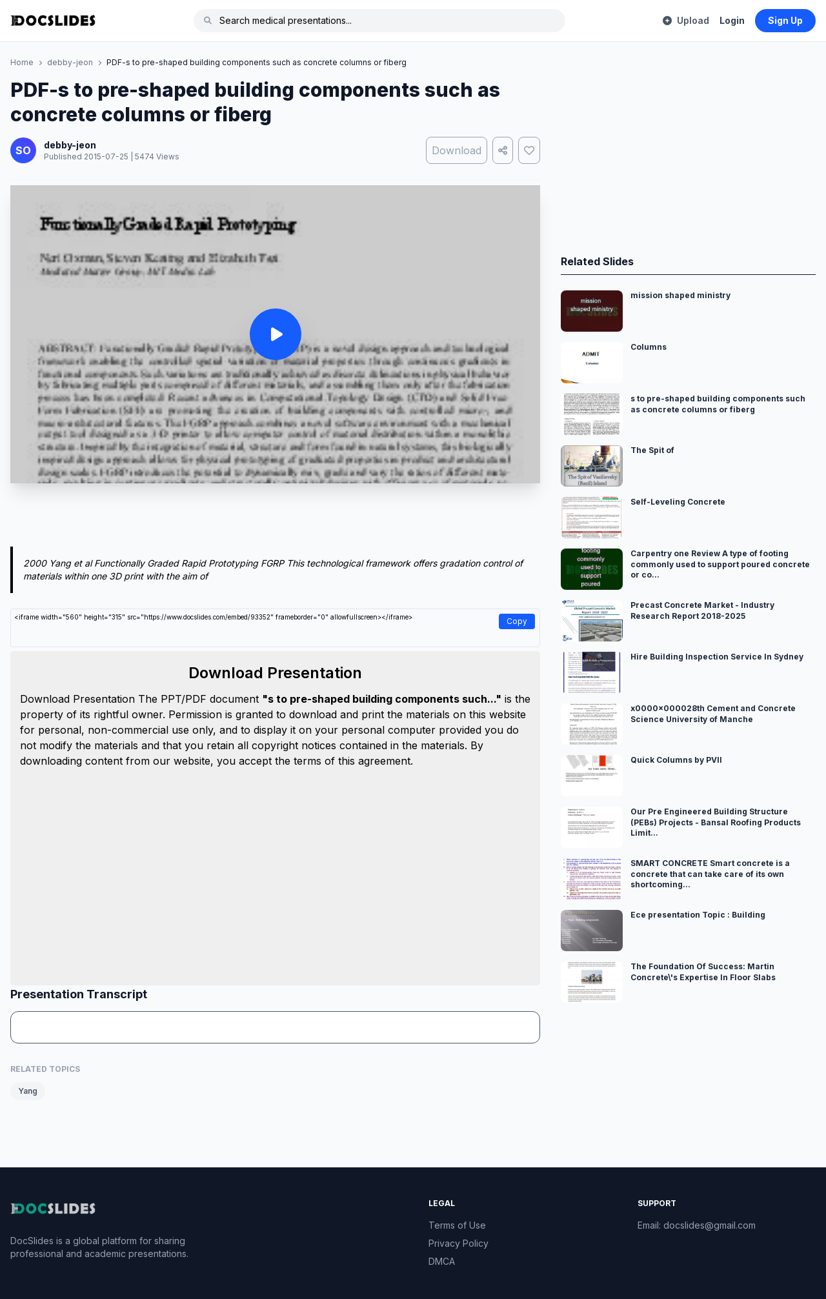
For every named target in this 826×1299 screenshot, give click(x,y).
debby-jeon (70, 62)
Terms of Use (457, 1225)
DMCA (441, 1261)
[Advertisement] (275, 517)
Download (456, 150)
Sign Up (785, 20)
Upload (686, 20)
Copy (517, 621)
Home (22, 62)
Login (732, 20)
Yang (27, 1091)
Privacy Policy (458, 1243)
